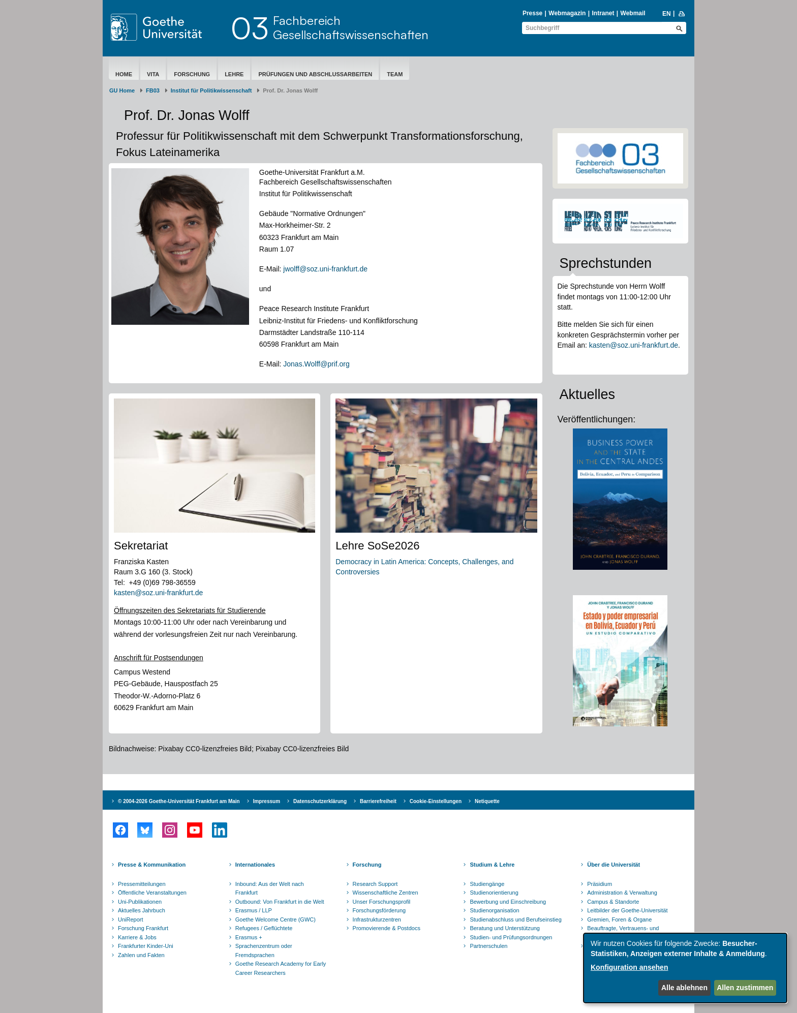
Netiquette (487, 801)
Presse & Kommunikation (152, 865)
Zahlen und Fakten (141, 955)
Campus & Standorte (613, 902)
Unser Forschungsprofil (382, 902)
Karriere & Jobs (137, 937)
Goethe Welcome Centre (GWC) (275, 919)
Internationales (255, 865)
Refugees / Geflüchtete (264, 928)
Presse (532, 13)
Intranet (603, 13)
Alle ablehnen (684, 988)
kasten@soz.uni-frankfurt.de (159, 593)
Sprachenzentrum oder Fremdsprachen (263, 950)
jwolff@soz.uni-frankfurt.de (325, 269)
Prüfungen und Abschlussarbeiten (315, 74)
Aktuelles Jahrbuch (141, 910)
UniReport (130, 919)
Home (123, 74)
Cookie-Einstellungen (436, 801)
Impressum (266, 801)
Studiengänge (487, 884)
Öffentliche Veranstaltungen (152, 892)
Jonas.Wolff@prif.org (316, 364)
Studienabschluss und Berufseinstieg (515, 919)
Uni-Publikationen (140, 902)
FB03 (153, 90)
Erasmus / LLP (253, 910)
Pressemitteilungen (142, 884)
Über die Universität (613, 865)
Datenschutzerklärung (320, 801)
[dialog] (685, 968)
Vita (153, 74)
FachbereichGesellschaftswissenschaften (350, 27)
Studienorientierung (494, 892)
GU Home (122, 90)
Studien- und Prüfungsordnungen (511, 937)
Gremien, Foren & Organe (619, 919)
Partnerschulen (488, 946)
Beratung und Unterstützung (505, 928)
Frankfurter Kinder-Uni (145, 946)
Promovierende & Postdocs (386, 928)
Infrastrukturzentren (377, 919)
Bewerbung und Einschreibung (508, 902)
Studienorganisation (494, 910)
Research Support (375, 884)
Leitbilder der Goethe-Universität (627, 910)
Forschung (192, 74)
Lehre (234, 74)
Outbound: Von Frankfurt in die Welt (279, 902)
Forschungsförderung (379, 910)
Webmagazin (567, 13)
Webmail (633, 13)
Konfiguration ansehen (629, 967)
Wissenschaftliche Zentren (385, 892)
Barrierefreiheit (378, 801)
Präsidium (599, 884)
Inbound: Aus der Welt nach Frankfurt (269, 888)
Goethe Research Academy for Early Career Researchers (280, 968)
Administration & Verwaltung (622, 892)
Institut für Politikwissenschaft (211, 90)
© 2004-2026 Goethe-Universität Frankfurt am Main (179, 801)
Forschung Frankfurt (143, 928)
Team (395, 74)
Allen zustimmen (745, 988)
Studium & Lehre (492, 865)
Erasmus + (248, 937)
